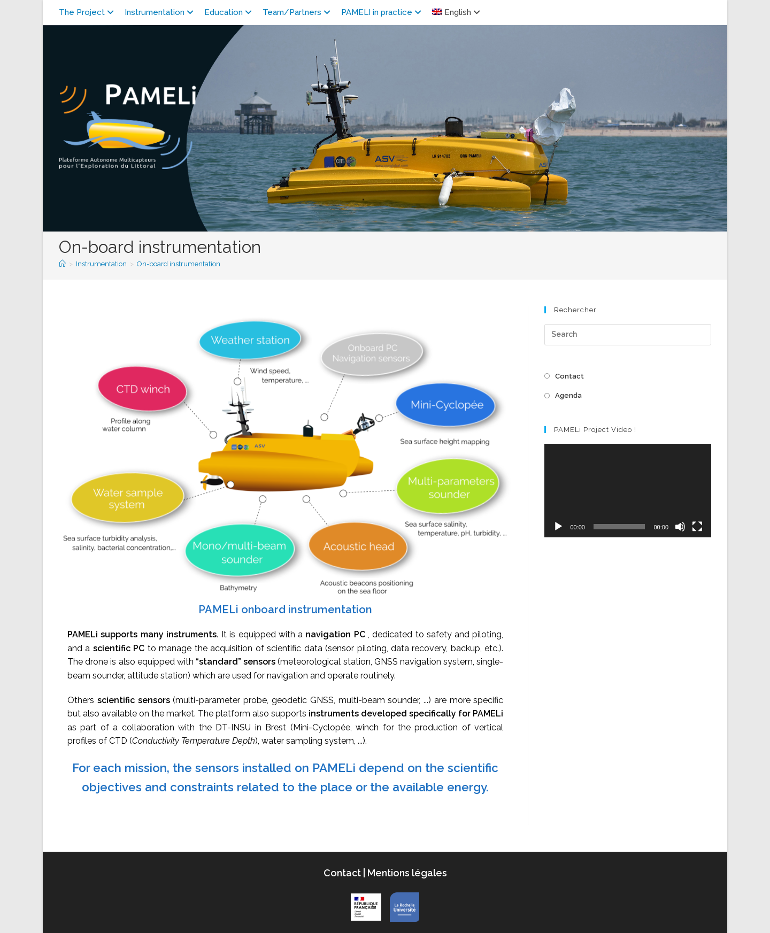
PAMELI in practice (382, 12)
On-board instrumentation (178, 264)
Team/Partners (298, 12)
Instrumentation (160, 12)
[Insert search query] (627, 334)
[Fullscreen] (697, 526)
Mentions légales (406, 872)
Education (229, 12)
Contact (569, 376)
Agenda (568, 395)
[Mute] (680, 526)
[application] (627, 490)
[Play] (558, 526)
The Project (88, 12)
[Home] (62, 264)
